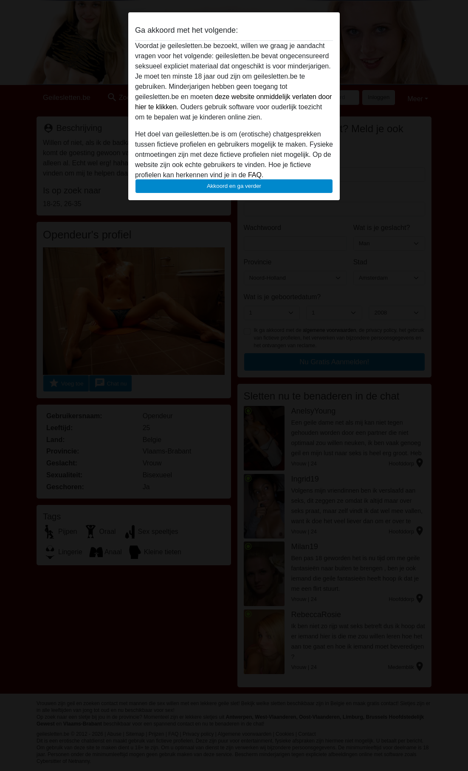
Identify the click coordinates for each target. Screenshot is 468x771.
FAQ (255, 175)
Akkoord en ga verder (234, 186)
